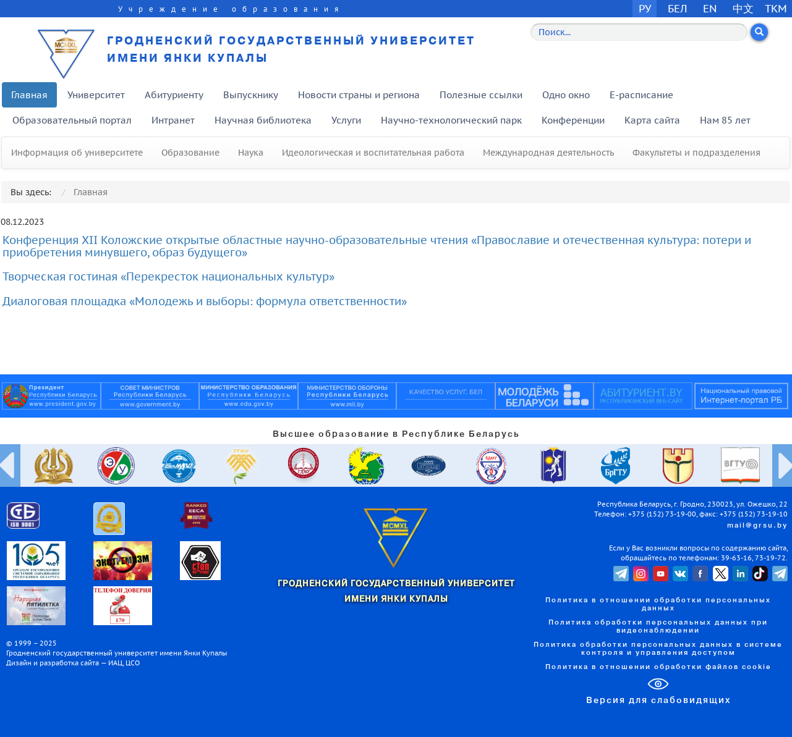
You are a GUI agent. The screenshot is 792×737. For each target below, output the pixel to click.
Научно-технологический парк (451, 120)
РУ (645, 8)
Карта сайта (652, 120)
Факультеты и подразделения (696, 152)
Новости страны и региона (359, 95)
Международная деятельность (548, 152)
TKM (776, 8)
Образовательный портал (72, 120)
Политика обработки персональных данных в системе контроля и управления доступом (658, 649)
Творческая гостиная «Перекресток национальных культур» (168, 276)
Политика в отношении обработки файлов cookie (658, 667)
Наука (250, 152)
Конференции (573, 120)
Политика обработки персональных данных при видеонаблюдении (658, 627)
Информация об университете (77, 152)
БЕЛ (678, 8)
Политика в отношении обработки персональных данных (658, 604)
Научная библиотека (263, 120)
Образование (190, 152)
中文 (743, 8)
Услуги (346, 120)
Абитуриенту (174, 95)
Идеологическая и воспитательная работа (373, 152)
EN (710, 8)
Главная (29, 95)
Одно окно (566, 95)
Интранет (173, 120)
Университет (96, 95)
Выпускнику (250, 95)
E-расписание (641, 95)
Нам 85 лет (725, 120)
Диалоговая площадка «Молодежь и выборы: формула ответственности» (204, 301)
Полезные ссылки (481, 95)
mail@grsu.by (757, 526)
